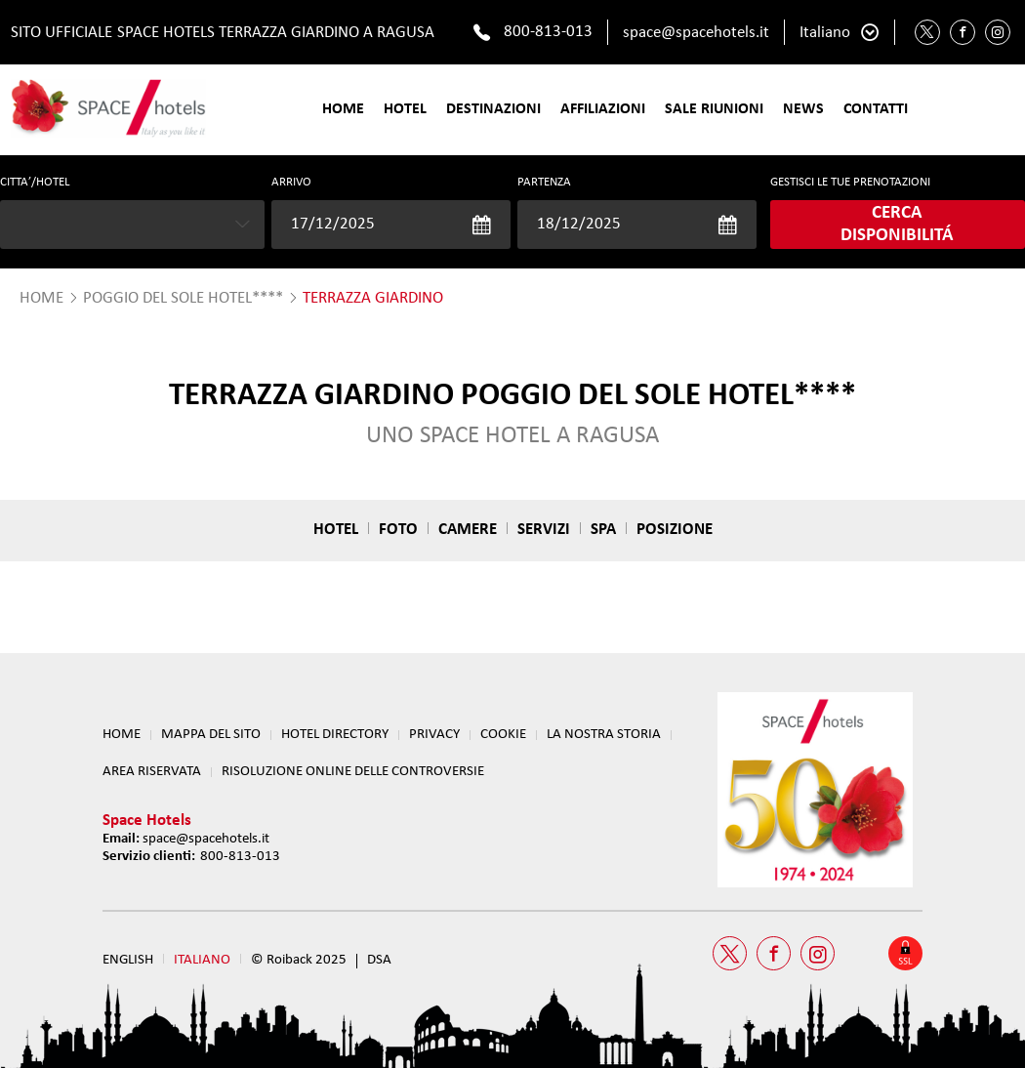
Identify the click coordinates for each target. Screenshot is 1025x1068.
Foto (398, 529)
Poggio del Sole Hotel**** (183, 298)
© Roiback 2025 (299, 960)
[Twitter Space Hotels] (927, 32)
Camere (467, 529)
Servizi (543, 529)
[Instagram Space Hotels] (997, 32)
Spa (603, 529)
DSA (379, 960)
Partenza (544, 182)
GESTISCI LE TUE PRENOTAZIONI (850, 182)
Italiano (825, 32)
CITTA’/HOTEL (34, 182)
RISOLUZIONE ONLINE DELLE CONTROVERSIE (353, 771)
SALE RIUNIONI (714, 109)
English (127, 960)
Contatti (875, 109)
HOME (41, 298)
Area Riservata (151, 771)
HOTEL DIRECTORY (335, 734)
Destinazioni (493, 109)
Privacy (434, 734)
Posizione (674, 529)
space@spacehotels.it (696, 32)
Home (343, 109)
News (803, 109)
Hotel (405, 109)
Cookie (503, 734)
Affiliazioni (602, 109)
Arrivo (291, 182)
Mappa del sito (211, 734)
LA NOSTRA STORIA (604, 734)
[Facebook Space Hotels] (962, 32)
